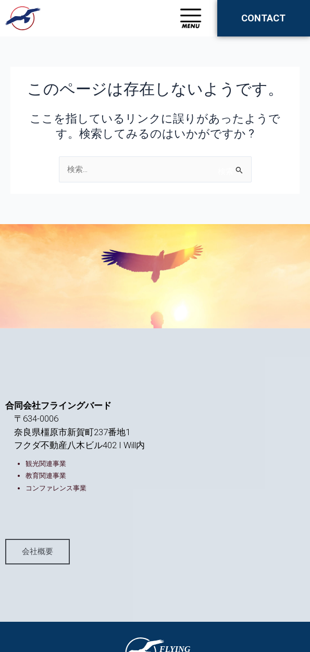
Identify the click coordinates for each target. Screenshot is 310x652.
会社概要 (37, 551)
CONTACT (263, 18)
